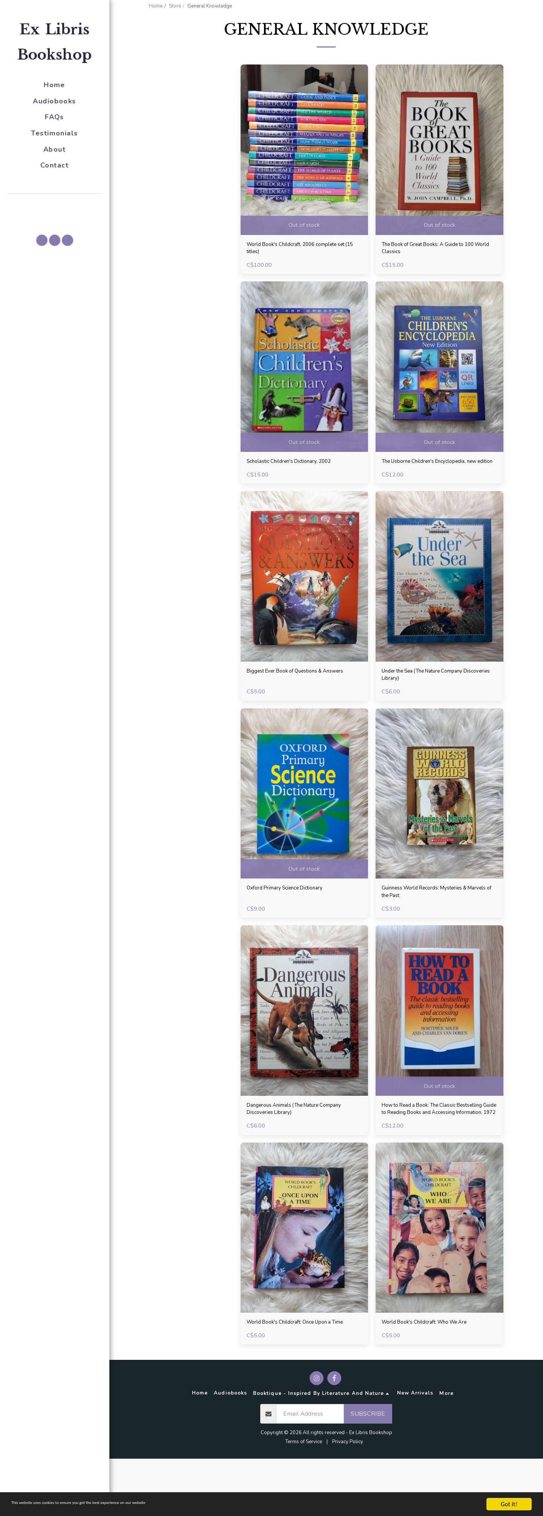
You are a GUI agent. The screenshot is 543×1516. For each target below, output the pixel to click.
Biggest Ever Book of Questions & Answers (294, 711)
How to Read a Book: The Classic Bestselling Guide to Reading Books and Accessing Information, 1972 (437, 1153)
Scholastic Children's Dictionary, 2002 (299, 485)
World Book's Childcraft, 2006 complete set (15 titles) (303, 269)
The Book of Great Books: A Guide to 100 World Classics (438, 269)
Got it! (509, 1504)
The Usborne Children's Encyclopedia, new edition (435, 490)
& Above (174, 141)
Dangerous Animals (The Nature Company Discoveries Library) (291, 1153)
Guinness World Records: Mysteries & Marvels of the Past (434, 932)
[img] (304, 169)
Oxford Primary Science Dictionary (294, 927)
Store (175, 6)
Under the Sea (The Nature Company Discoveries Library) (433, 711)
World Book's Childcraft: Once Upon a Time (299, 1374)
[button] (54, 204)
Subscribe (368, 1471)
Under (173, 131)
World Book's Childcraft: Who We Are (435, 1369)
